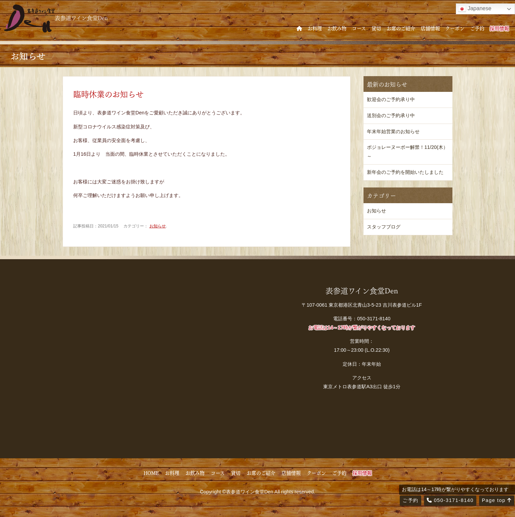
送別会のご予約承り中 (391, 115)
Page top (497, 500)
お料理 (314, 28)
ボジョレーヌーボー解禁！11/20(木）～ (407, 151)
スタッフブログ (383, 226)
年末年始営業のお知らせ (393, 131)
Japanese (474, 9)
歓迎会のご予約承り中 (391, 99)
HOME (151, 472)
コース (359, 28)
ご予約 (477, 28)
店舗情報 (430, 28)
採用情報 (499, 28)
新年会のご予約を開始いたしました (405, 172)
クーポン (454, 28)
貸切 (376, 28)
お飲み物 (336, 28)
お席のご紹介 (400, 28)
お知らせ (157, 226)
